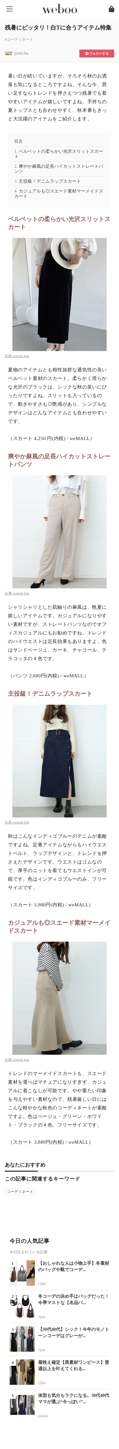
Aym (41, 1317)
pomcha (21, 53)
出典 (9, 356)
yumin (43, 1416)
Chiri (42, 1284)
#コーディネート (19, 39)
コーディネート (20, 1191)
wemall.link (21, 356)
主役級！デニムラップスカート (50, 181)
